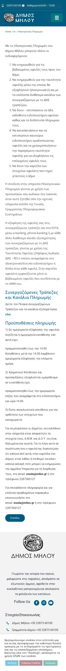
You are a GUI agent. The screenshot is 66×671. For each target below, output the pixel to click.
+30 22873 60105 (47, 630)
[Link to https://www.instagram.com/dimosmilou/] (43, 603)
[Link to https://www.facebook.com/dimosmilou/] (36, 603)
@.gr (36, 474)
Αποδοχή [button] (11, 663)
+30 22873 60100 (41, 623)
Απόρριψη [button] (50, 663)
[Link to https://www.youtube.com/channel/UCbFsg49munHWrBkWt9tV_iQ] (51, 603)
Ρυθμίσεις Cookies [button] (30, 663)
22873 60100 (14, 5)
